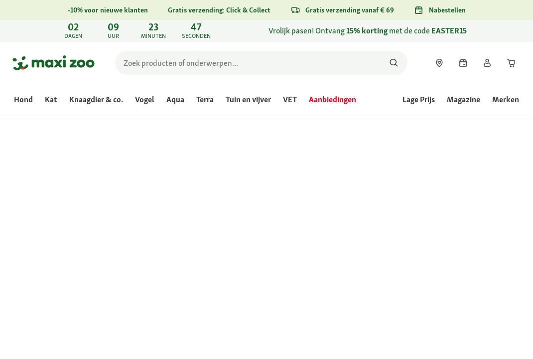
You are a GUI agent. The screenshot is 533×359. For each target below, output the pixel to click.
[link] (266, 31)
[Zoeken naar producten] (393, 63)
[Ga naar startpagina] (53, 62)
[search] (261, 63)
